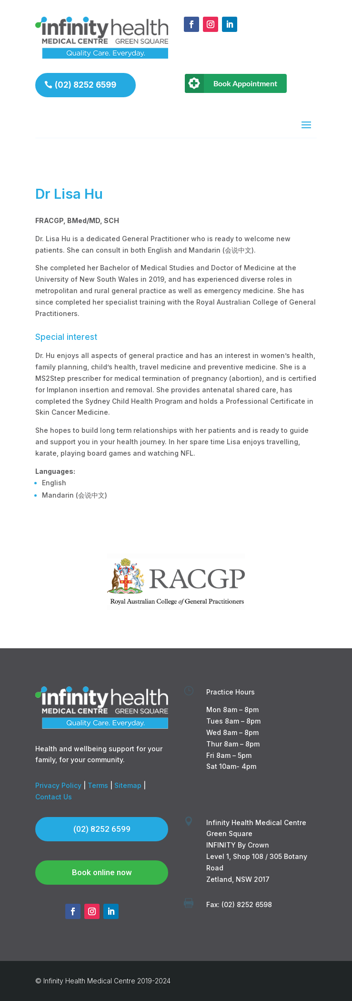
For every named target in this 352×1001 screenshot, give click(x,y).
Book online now (102, 872)
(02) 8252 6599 (85, 85)
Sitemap (127, 785)
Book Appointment (245, 83)
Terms (98, 785)
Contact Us (53, 797)
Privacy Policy (58, 785)
